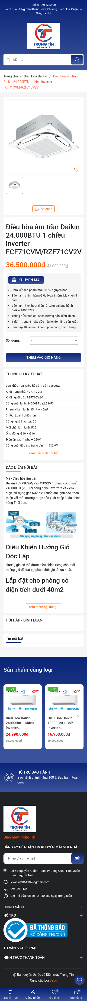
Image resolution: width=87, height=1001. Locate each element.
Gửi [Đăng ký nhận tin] (77, 858)
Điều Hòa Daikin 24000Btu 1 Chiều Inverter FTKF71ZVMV (20, 723)
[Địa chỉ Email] (43, 858)
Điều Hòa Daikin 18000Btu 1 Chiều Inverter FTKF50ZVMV (61, 723)
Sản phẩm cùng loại (27, 670)
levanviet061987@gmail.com (29, 882)
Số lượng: (13, 340)
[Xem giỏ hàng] (76, 994)
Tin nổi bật (14, 638)
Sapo (53, 980)
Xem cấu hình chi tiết (44, 453)
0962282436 (48, 4)
